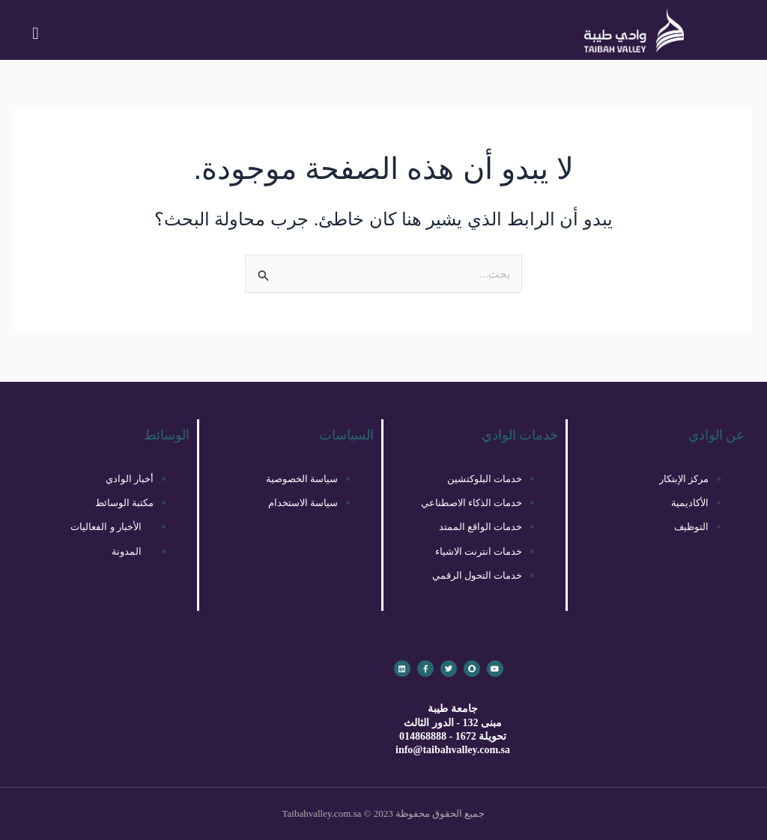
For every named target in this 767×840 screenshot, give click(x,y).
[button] (35, 33)
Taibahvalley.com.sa (322, 813)
